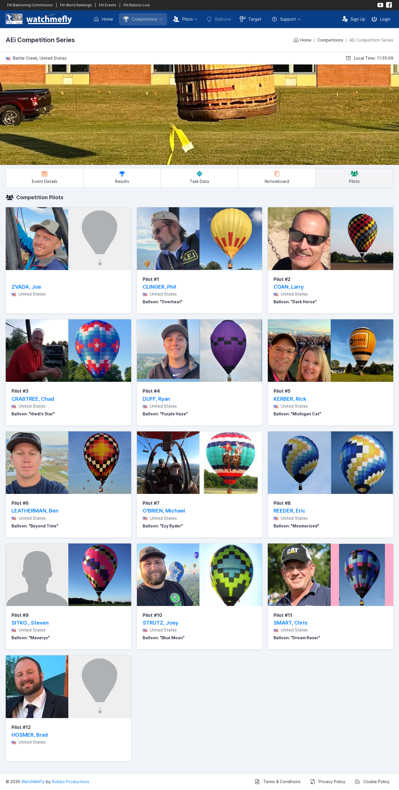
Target (251, 19)
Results (122, 177)
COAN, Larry (289, 287)
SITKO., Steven (30, 623)
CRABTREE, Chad (32, 399)
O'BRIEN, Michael (164, 511)
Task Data (199, 177)
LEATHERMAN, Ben (35, 511)
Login (380, 19)
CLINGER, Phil (159, 287)
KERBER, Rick (290, 399)
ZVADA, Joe (26, 287)
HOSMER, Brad (29, 735)
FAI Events (107, 5)
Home (103, 19)
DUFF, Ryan (156, 399)
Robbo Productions (70, 781)
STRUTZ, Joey (160, 623)
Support (284, 19)
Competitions (140, 19)
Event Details (44, 177)
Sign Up (353, 19)
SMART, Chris (290, 623)
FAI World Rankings (76, 5)
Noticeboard (277, 177)
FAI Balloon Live (136, 5)
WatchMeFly (33, 781)
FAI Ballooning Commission (30, 5)
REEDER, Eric (289, 511)
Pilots (183, 19)
